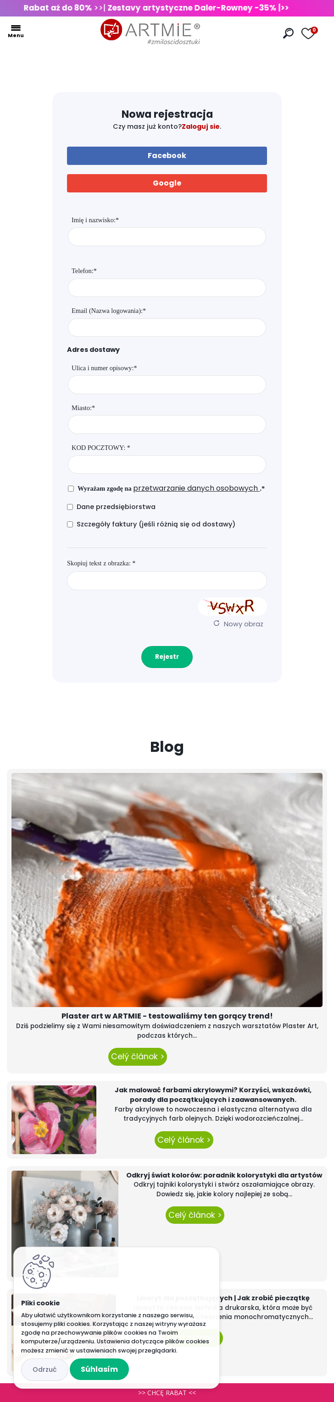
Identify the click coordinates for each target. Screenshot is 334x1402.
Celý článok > (137, 1056)
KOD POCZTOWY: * (101, 447)
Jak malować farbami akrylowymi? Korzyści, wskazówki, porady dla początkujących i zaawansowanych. (213, 1095)
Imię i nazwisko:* (95, 220)
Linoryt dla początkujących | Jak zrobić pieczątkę (223, 1298)
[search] (288, 33)
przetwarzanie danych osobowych (196, 488)
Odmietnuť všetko (44, 1369)
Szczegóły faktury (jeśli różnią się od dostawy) (156, 524)
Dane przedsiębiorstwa (116, 506)
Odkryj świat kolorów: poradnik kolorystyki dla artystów (224, 1175)
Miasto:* (83, 407)
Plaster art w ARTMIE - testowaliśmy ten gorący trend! (167, 1016)
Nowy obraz (243, 624)
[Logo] (150, 32)
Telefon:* (84, 270)
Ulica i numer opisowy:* (104, 368)
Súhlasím (99, 1369)
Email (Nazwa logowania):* (109, 310)
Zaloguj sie (201, 126)
